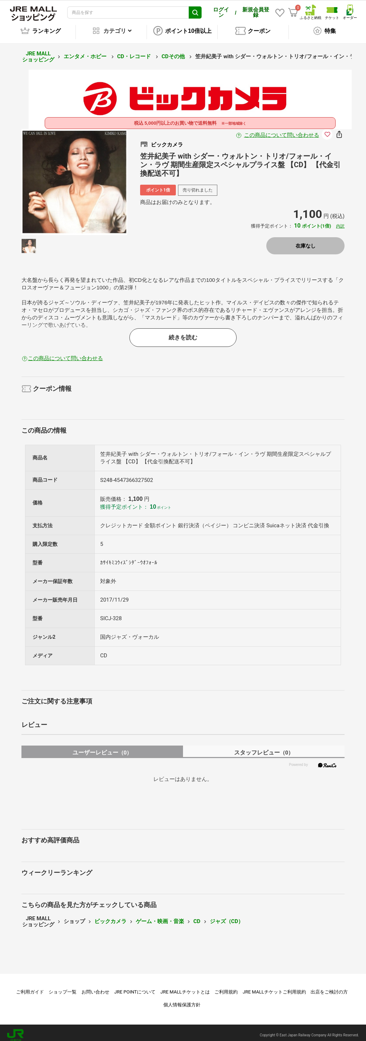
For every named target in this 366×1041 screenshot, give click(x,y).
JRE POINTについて (134, 987)
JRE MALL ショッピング (38, 51)
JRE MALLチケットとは (185, 987)
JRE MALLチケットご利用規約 (274, 987)
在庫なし (306, 241)
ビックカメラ (110, 916)
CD (197, 916)
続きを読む (183, 332)
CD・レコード (134, 51)
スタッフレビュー (264, 747)
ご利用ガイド (30, 987)
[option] (74, 177)
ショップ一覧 (62, 987)
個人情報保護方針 (182, 999)
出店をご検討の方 (329, 987)
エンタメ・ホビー (86, 51)
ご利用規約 (226, 987)
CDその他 (174, 51)
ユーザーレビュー (102, 747)
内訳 (340, 221)
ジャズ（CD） (227, 916)
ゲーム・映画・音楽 (160, 916)
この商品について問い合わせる (281, 130)
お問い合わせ (95, 987)
